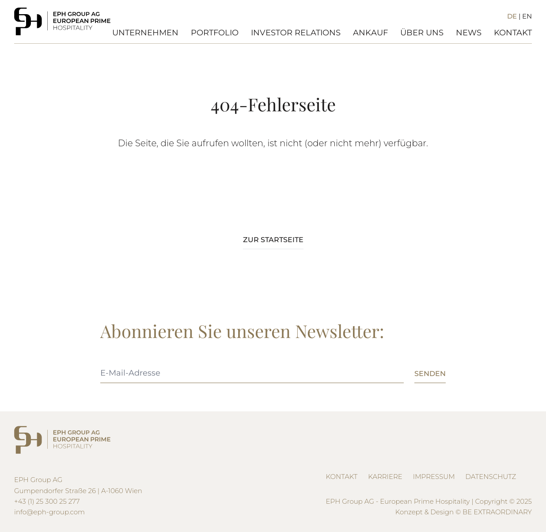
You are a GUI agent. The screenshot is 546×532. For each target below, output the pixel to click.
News (469, 33)
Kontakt (513, 33)
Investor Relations (296, 33)
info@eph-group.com (49, 512)
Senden (430, 373)
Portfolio (215, 33)
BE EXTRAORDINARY (497, 512)
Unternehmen (145, 33)
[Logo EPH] (62, 21)
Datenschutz (491, 476)
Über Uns (422, 33)
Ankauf (370, 33)
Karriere (385, 476)
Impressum (434, 476)
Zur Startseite (273, 240)
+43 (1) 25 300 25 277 (47, 501)
